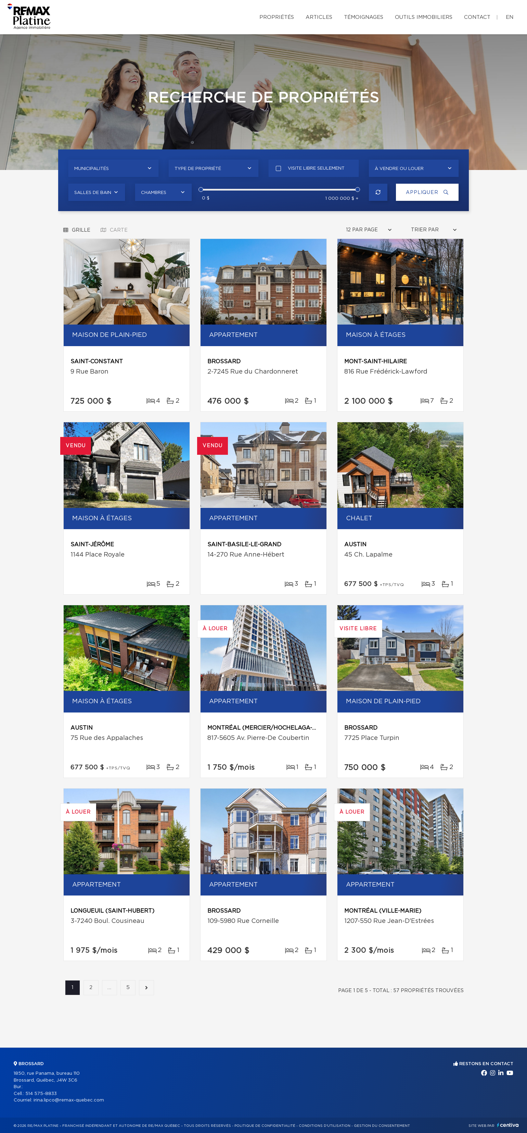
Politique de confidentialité (264, 1126)
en (509, 17)
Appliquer (426, 192)
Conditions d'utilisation (324, 1126)
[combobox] (113, 168)
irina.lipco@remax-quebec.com (69, 1100)
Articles (319, 17)
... (109, 988)
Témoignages (363, 17)
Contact (477, 17)
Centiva (508, 1125)
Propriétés (276, 17)
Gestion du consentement (382, 1126)
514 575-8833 (41, 1094)
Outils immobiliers (423, 17)
